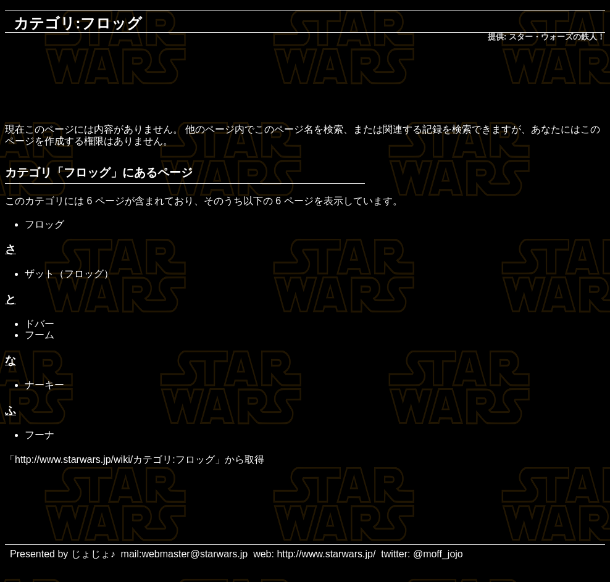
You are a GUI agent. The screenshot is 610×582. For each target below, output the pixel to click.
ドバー (39, 323)
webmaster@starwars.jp (194, 554)
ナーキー (44, 385)
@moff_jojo (438, 554)
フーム (39, 335)
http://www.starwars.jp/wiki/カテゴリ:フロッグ (115, 459)
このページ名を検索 (298, 129)
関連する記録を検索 (427, 129)
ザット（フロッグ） (69, 273)
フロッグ (44, 224)
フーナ (39, 435)
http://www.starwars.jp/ (326, 554)
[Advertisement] (305, 84)
